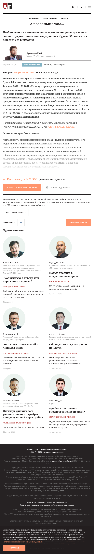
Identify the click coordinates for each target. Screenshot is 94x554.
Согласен (14, 548)
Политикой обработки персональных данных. (23, 542)
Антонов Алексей (11, 400)
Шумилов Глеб (34, 53)
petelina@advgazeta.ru (61, 461)
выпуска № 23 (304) (24, 72)
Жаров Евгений (10, 262)
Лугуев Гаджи (55, 400)
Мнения (64, 19)
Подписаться (22, 187)
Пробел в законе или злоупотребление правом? (67, 410)
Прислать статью (78, 223)
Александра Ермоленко (61, 126)
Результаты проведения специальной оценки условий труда (47, 505)
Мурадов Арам (56, 262)
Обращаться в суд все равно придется (68, 346)
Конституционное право (54, 64)
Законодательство (32, 64)
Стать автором (50, 19)
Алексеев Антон (57, 334)
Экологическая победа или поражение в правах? (21, 279)
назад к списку (15, 213)
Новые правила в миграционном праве (63, 274)
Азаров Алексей (10, 334)
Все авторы (34, 19)
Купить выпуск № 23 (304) (22, 179)
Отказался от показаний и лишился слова (20, 346)
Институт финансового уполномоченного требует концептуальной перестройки (23, 414)
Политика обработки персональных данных (47, 502)
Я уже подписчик (58, 187)
